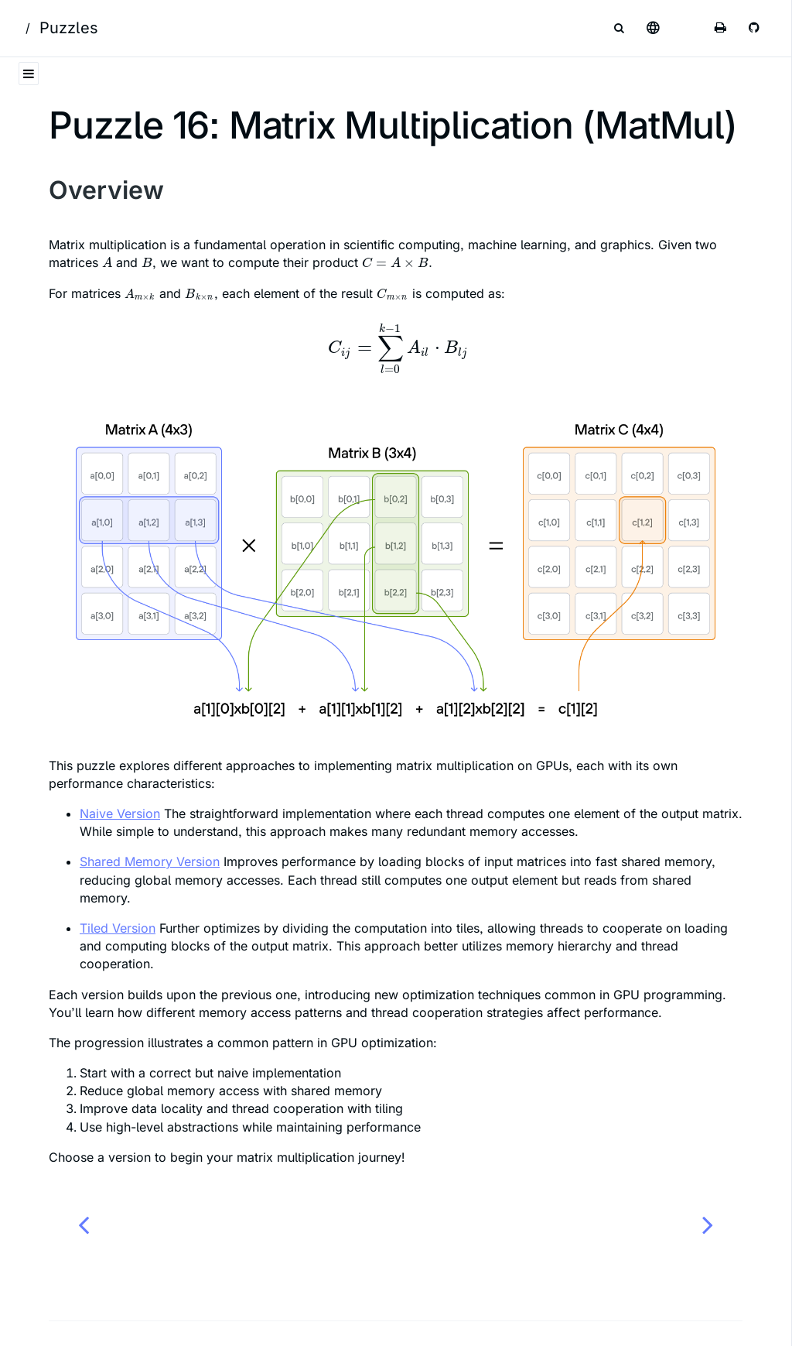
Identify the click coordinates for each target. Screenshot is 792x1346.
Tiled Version (117, 928)
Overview (106, 190)
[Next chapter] (707, 1224)
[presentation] (107, 262)
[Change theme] (686, 27)
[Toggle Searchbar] (618, 27)
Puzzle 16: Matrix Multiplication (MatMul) (393, 125)
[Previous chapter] (83, 1224)
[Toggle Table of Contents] (29, 73)
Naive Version (120, 813)
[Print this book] (720, 27)
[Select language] (652, 27)
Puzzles (68, 28)
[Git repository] (754, 27)
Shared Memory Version (150, 861)
